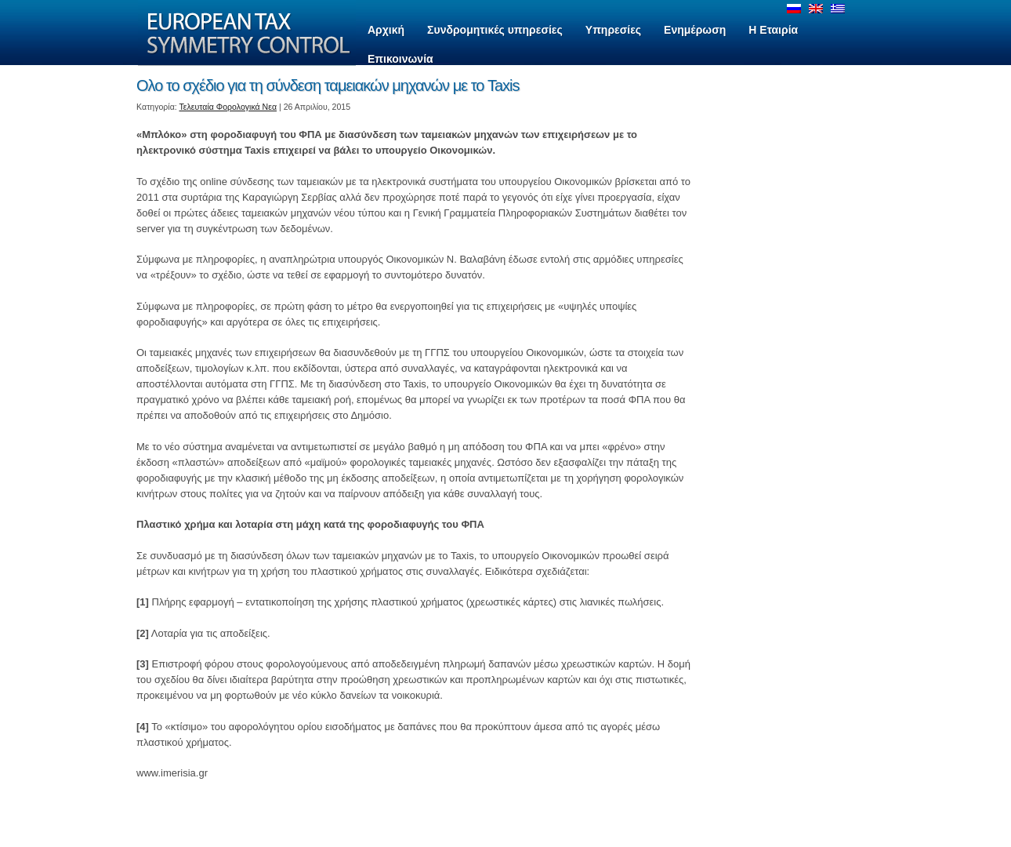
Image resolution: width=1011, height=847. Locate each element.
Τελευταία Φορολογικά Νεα (228, 106)
